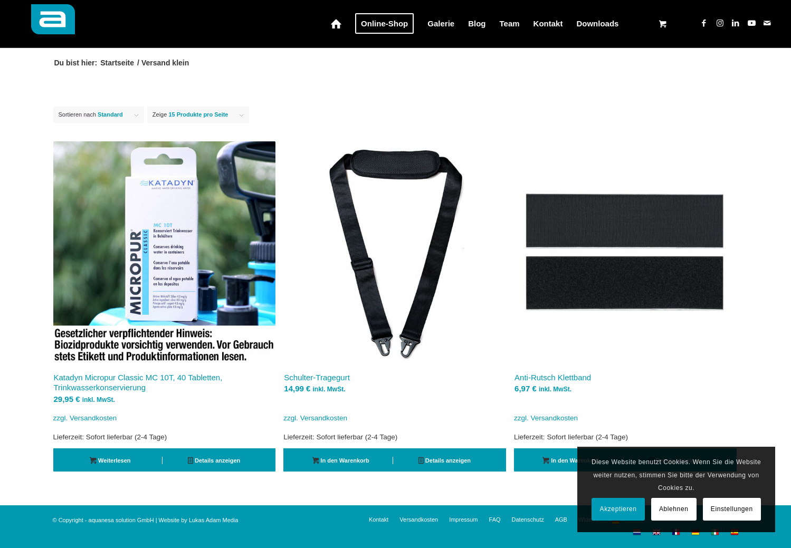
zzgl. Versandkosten (85, 418)
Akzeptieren (618, 509)
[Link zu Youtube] (751, 23)
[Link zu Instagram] (720, 23)
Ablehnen (674, 509)
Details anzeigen (214, 461)
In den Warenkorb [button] (340, 461)
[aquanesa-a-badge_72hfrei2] (47, 23)
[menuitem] (336, 23)
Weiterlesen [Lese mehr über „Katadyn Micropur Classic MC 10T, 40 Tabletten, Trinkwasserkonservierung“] (110, 461)
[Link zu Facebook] (704, 23)
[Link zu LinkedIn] (736, 23)
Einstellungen (732, 509)
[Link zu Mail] (767, 23)
